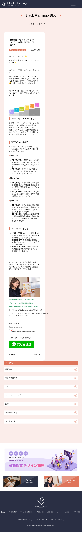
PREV (13, 360)
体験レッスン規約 (56, 525)
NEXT (36, 360)
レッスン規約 (40, 525)
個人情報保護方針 (24, 525)
